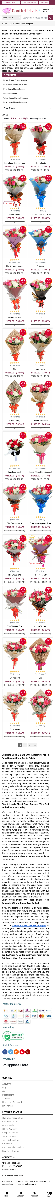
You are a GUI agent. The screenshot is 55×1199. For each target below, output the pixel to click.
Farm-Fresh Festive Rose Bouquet (14, 164)
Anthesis (40, 266)
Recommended (11, 2)
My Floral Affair (14, 317)
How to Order (8, 1125)
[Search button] (50, 17)
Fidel (40, 317)
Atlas (40, 729)
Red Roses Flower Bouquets (15, 84)
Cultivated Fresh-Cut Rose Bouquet (40, 215)
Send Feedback (11, 1162)
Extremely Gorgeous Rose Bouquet (40, 524)
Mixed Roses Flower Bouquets (21, 23)
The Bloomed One (14, 626)
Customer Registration (12, 1118)
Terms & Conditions (11, 1140)
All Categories (10, 74)
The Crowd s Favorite (14, 266)
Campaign (7, 1143)
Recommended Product (13, 1147)
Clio (14, 369)
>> (35, 745)
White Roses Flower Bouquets (15, 98)
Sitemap (6, 1098)
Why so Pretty (14, 420)
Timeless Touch (14, 472)
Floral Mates (15, 729)
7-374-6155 (12, 1169)
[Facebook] (4, 1051)
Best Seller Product (30, 2)
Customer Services (12, 1175)
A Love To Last (40, 626)
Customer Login (9, 1121)
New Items (44, 2)
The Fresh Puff (40, 574)
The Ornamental (14, 574)
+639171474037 (15, 1166)
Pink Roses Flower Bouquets (15, 89)
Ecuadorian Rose (10, 93)
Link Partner (7, 1105)
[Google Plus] (27, 1051)
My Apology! (15, 677)
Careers (5, 1091)
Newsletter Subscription (13, 1102)
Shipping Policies (10, 1132)
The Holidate (40, 163)
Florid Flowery (40, 369)
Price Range (9, 108)
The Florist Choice (14, 523)
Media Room (8, 1094)
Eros (40, 677)
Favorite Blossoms (40, 420)
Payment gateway (11, 1003)
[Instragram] (16, 1051)
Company (7, 1077)
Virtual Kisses (14, 214)
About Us (6, 1083)
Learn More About (12, 1112)
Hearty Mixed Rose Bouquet (40, 472)
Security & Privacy (10, 1136)
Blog (4, 1087)
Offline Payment (9, 1129)
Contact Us (8, 1157)
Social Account (10, 1045)
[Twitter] (10, 1051)
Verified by (8, 1027)
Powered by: (9, 1058)
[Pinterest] (22, 1051)
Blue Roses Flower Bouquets (15, 102)
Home (4, 23)
